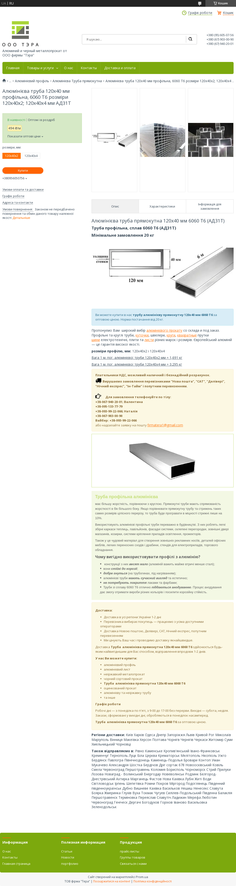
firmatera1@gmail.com (165, 425)
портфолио (69, 863)
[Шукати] (190, 39)
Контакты (89, 68)
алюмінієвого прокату (164, 330)
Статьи (66, 851)
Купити (23, 170)
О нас (68, 68)
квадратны (186, 335)
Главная (13, 68)
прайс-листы (129, 851)
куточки (142, 335)
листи (149, 339)
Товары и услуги (40, 68)
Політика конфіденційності (152, 881)
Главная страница (16, 863)
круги (171, 335)
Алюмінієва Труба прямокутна (77, 81)
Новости (67, 857)
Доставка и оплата (120, 68)
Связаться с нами (133, 863)
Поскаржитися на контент (111, 881)
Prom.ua (142, 877)
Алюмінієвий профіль (32, 81)
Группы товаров (132, 857)
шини (96, 339)
